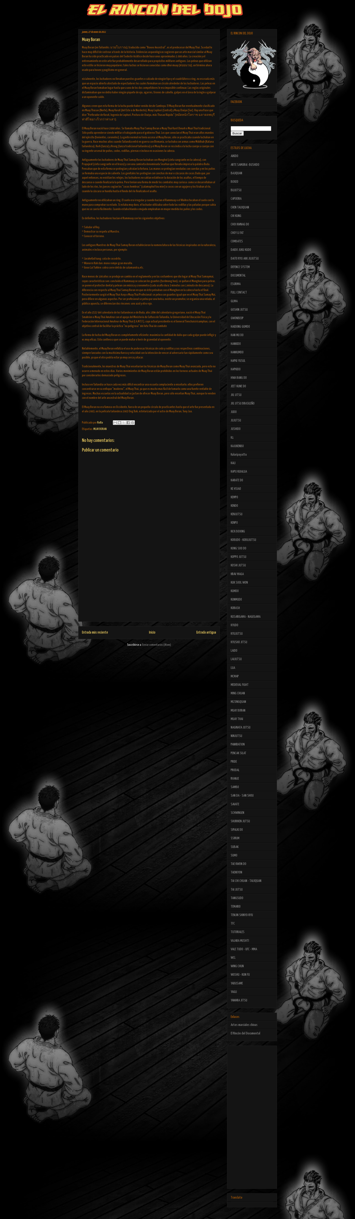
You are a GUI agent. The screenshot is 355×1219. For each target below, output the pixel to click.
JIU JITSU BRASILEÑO (243, 403)
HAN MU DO (237, 335)
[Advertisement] (149, 589)
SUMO (234, 855)
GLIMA (234, 301)
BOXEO (234, 181)
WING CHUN (237, 966)
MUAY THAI (237, 719)
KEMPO (234, 497)
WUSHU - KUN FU (240, 974)
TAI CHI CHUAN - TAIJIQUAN (246, 881)
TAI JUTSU (237, 889)
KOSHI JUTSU (238, 565)
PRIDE (234, 761)
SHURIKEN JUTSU (240, 821)
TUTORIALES (237, 932)
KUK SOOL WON (239, 582)
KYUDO (234, 625)
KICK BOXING (238, 531)
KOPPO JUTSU (238, 557)
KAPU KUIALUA (239, 471)
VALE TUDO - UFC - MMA (244, 949)
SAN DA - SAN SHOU (242, 795)
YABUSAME (237, 983)
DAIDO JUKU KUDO (241, 250)
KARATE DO (237, 480)
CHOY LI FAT (237, 233)
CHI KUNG (236, 216)
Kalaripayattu (239, 454)
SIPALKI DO (237, 829)
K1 (232, 437)
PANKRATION (238, 744)
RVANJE (235, 778)
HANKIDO (236, 344)
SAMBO (235, 787)
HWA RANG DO (239, 378)
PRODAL (235, 770)
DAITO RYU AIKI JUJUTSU (245, 258)
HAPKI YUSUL (238, 361)
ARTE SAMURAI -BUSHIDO (245, 164)
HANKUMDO (237, 352)
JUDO (234, 412)
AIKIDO (234, 156)
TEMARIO (236, 906)
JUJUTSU (236, 420)
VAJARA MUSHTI (240, 940)
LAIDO (234, 650)
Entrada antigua (206, 632)
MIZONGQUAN (238, 702)
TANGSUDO (237, 898)
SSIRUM (235, 838)
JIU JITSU (236, 395)
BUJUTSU (236, 190)
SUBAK (234, 847)
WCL (233, 957)
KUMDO (235, 591)
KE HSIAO (236, 488)
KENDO (234, 505)
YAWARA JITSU (239, 1000)
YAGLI (234, 992)
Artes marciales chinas (244, 1025)
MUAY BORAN (100, 429)
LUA (233, 668)
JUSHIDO (236, 429)
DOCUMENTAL (238, 275)
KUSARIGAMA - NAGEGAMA (245, 616)
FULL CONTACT (239, 292)
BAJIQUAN (236, 173)
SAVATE (235, 804)
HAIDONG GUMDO (240, 326)
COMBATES (237, 241)
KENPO (234, 522)
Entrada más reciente (95, 632)
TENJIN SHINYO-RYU (242, 915)
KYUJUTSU (237, 633)
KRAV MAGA (237, 574)
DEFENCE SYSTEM (240, 267)
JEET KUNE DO (238, 386)
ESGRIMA (236, 284)
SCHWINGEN (237, 813)
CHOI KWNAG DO (240, 224)
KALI (233, 463)
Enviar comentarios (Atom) (156, 644)
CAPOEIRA (236, 198)
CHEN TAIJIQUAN (240, 207)
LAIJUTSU (236, 659)
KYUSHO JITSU (239, 642)
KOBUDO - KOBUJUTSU (243, 540)
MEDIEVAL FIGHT (240, 685)
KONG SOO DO (238, 548)
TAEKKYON (236, 872)
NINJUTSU (236, 736)
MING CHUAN (238, 693)
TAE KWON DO (238, 864)
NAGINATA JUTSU (240, 727)
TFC (233, 923)
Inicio (152, 632)
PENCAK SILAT (238, 753)
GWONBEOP (237, 318)
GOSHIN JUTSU (239, 309)
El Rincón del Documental (245, 1033)
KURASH (235, 608)
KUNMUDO (236, 599)
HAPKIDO (236, 369)
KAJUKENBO (237, 446)
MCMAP (235, 676)
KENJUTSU (236, 514)
